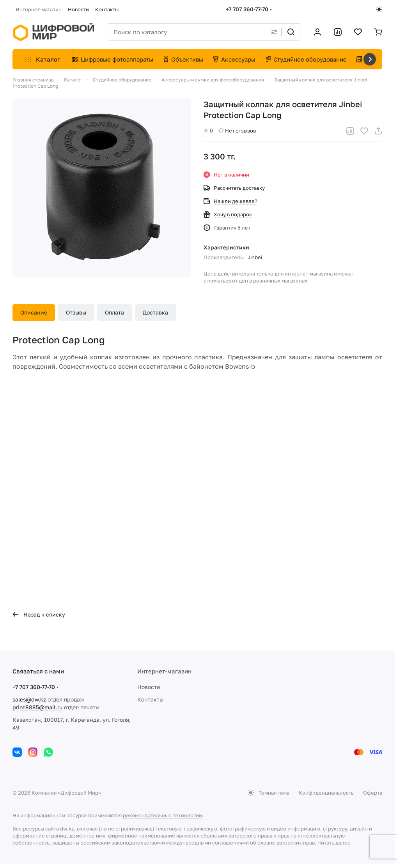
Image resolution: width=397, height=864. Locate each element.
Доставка (155, 312)
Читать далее (334, 842)
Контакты (150, 699)
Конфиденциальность (326, 793)
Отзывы (76, 312)
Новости (148, 687)
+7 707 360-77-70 (247, 9)
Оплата (114, 312)
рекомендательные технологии (162, 815)
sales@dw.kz (29, 699)
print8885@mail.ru (37, 707)
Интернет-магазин (164, 671)
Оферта (372, 793)
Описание (33, 312)
